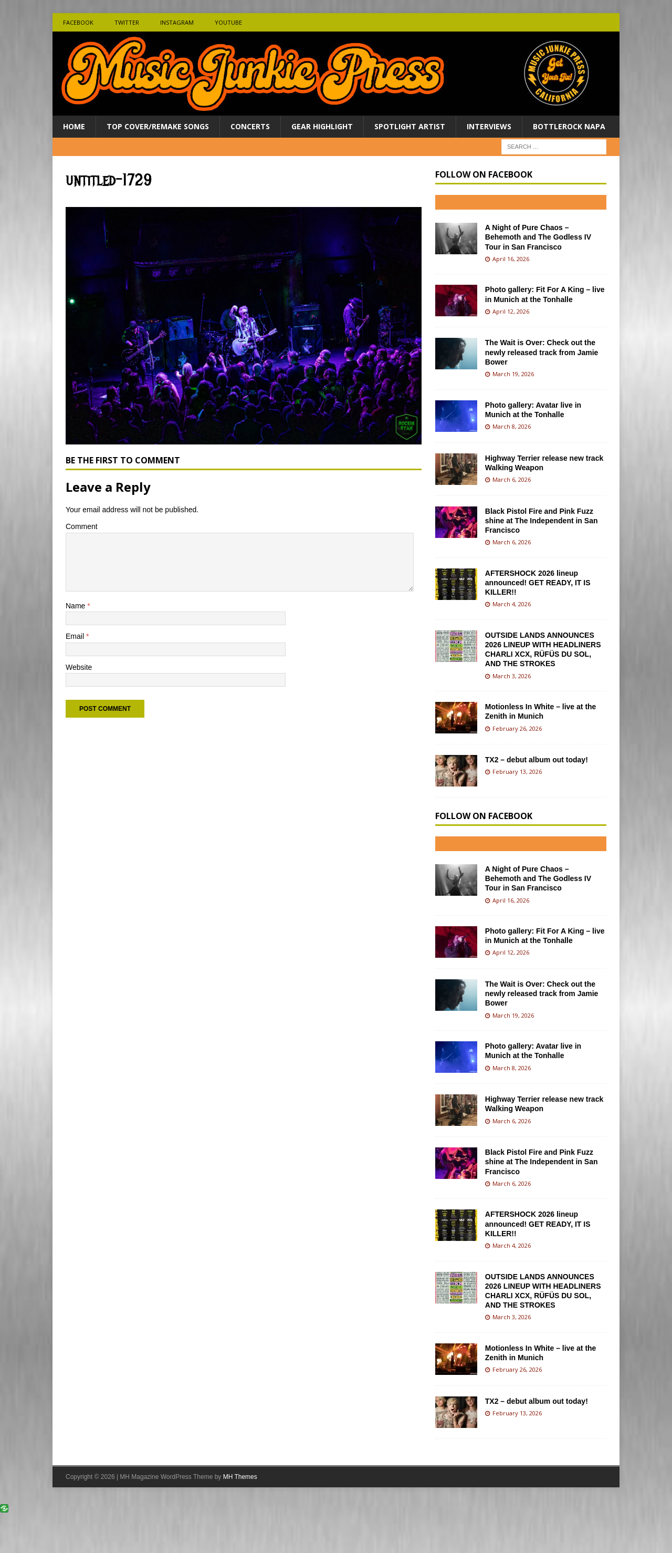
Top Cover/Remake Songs (158, 126)
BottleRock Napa (569, 126)
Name (76, 606)
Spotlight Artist (409, 126)
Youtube (228, 22)
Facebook (78, 22)
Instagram (177, 22)
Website (79, 667)
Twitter (126, 22)
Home (74, 126)
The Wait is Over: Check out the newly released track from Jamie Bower (541, 352)
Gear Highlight (322, 126)
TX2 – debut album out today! (536, 759)
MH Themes (240, 1476)
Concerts (250, 126)
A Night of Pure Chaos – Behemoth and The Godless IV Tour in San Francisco (538, 237)
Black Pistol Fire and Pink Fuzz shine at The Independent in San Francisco (541, 520)
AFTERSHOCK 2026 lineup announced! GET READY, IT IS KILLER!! (538, 582)
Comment (82, 526)
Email (76, 636)
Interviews (489, 126)
